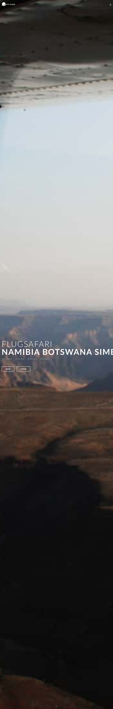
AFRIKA (23, 369)
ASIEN (8, 369)
